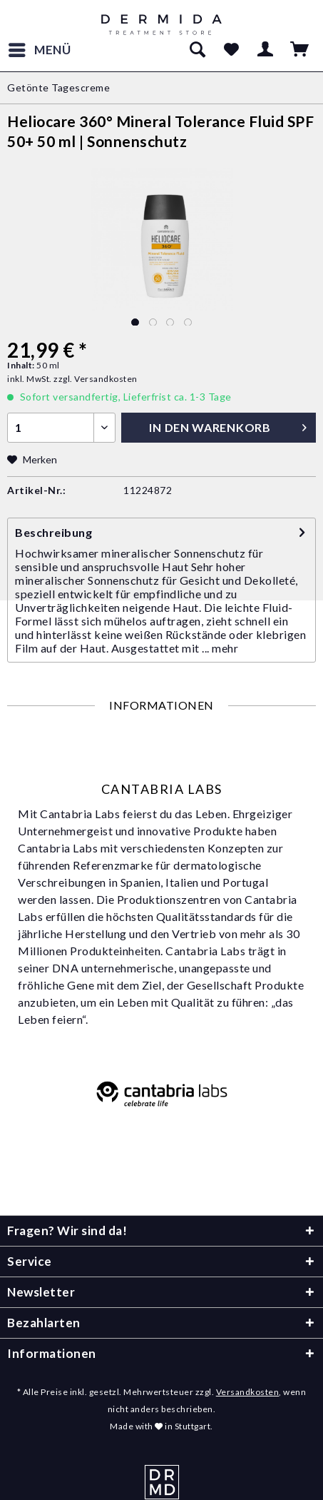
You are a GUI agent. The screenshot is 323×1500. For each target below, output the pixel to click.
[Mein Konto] (266, 50)
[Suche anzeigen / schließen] (197, 50)
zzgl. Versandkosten (95, 378)
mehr (225, 648)
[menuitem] (39, 50)
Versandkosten (248, 1391)
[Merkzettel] (231, 50)
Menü (40, 48)
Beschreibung (53, 532)
